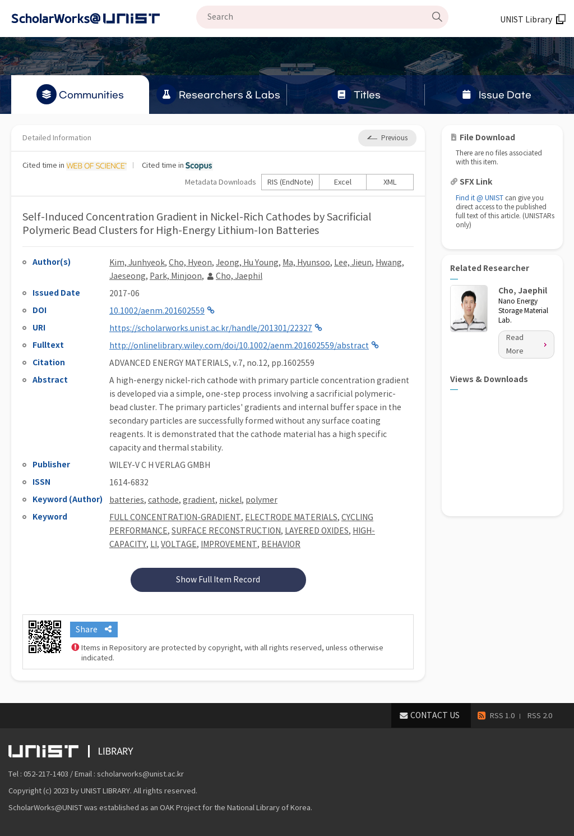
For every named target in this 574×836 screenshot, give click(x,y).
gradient (199, 500)
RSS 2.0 (539, 715)
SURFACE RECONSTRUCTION (226, 531)
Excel (342, 182)
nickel (230, 500)
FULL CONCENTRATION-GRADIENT (175, 517)
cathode (163, 500)
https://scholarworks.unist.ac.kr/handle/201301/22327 (210, 328)
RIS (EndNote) (290, 182)
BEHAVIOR (280, 544)
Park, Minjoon (176, 276)
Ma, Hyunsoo (306, 263)
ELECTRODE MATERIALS (291, 517)
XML (390, 182)
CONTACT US (435, 715)
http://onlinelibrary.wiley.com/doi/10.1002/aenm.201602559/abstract (239, 346)
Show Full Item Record (218, 580)
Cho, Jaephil (239, 276)
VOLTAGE (179, 544)
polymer (261, 500)
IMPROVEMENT (229, 544)
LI (153, 544)
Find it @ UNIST (479, 198)
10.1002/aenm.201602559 (157, 311)
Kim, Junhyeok (137, 263)
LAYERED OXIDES (317, 531)
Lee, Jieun (353, 263)
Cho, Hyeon (190, 263)
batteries (126, 500)
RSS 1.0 (502, 715)
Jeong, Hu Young (247, 263)
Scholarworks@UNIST (103, 18)
